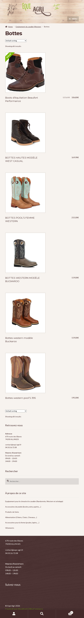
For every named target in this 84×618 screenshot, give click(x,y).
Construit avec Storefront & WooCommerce (24, 609)
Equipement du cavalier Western (28, 27)
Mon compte (14, 614)
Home (10, 27)
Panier (64, 612)
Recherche (42, 614)
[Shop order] (16, 40)
